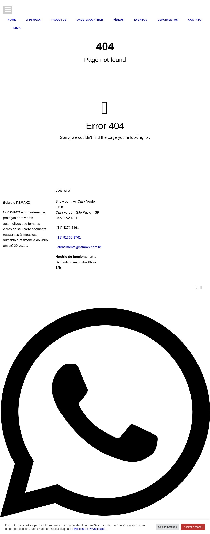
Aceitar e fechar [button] (193, 526)
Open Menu (7, 10)
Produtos (58, 19)
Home (12, 19)
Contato (194, 19)
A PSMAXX (33, 19)
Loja (17, 28)
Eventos (140, 19)
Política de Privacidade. (89, 529)
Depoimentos (168, 19)
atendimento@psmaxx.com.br (79, 247)
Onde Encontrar (90, 19)
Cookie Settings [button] (167, 526)
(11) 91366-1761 (68, 237)
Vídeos (118, 19)
